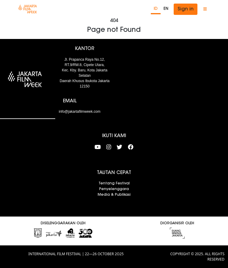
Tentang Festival (114, 183)
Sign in (186, 9)
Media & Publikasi (114, 195)
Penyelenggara (114, 189)
